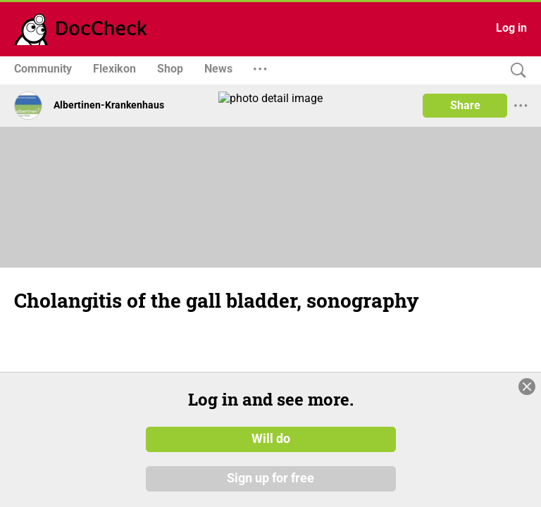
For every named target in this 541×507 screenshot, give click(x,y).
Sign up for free (270, 485)
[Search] (515, 71)
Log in (511, 28)
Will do (270, 446)
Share (465, 105)
